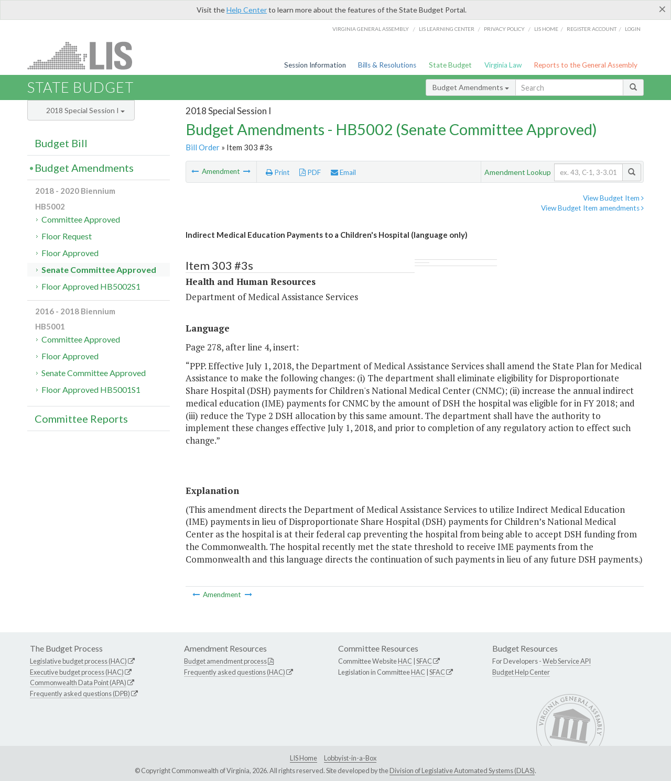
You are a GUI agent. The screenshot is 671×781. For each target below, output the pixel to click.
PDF (310, 172)
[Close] (662, 9)
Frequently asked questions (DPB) (80, 693)
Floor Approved (70, 253)
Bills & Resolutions (387, 65)
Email (343, 172)
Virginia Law (503, 65)
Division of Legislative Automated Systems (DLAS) (462, 770)
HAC (405, 661)
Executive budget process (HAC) (77, 672)
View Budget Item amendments (592, 208)
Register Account (591, 29)
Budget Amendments (470, 87)
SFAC (424, 661)
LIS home (546, 29)
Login (633, 29)
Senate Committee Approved (98, 269)
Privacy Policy (504, 29)
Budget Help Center (521, 672)
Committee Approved (80, 219)
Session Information (315, 65)
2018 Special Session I (85, 110)
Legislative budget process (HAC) (78, 661)
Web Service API (567, 661)
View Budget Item (613, 198)
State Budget (450, 65)
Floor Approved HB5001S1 (90, 389)
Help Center (246, 9)
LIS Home (303, 758)
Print (278, 172)
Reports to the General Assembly (585, 65)
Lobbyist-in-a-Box (350, 758)
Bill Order (203, 147)
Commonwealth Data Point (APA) (78, 682)
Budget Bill (61, 143)
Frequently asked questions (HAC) (234, 672)
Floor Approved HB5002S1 (90, 286)
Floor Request (66, 236)
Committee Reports (81, 418)
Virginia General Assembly (370, 29)
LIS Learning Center (446, 29)
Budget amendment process (225, 661)
